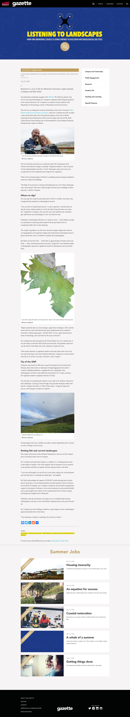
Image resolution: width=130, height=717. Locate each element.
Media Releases (26, 711)
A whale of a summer (80, 637)
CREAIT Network (46, 533)
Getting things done (79, 661)
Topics (23, 531)
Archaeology (24, 533)
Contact (24, 705)
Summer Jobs (37, 70)
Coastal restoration (79, 613)
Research (23, 535)
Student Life (89, 90)
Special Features (91, 103)
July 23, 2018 (25, 81)
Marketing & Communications (31, 708)
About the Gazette (27, 698)
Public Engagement (92, 78)
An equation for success (82, 589)
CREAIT (51, 97)
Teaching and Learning (93, 97)
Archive (23, 701)
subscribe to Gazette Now (60, 541)
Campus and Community (35, 533)
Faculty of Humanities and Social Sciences (63, 533)
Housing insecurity (78, 565)
